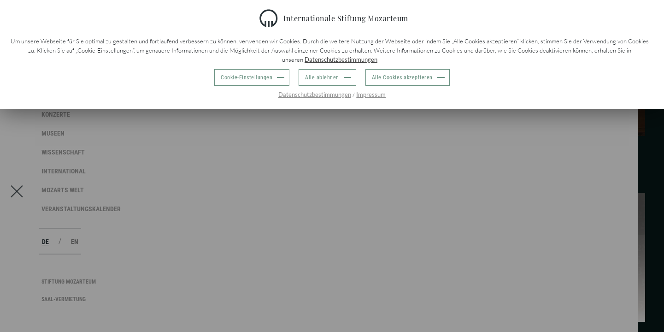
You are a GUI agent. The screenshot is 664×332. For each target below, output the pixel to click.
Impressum (371, 94)
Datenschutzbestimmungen (341, 59)
